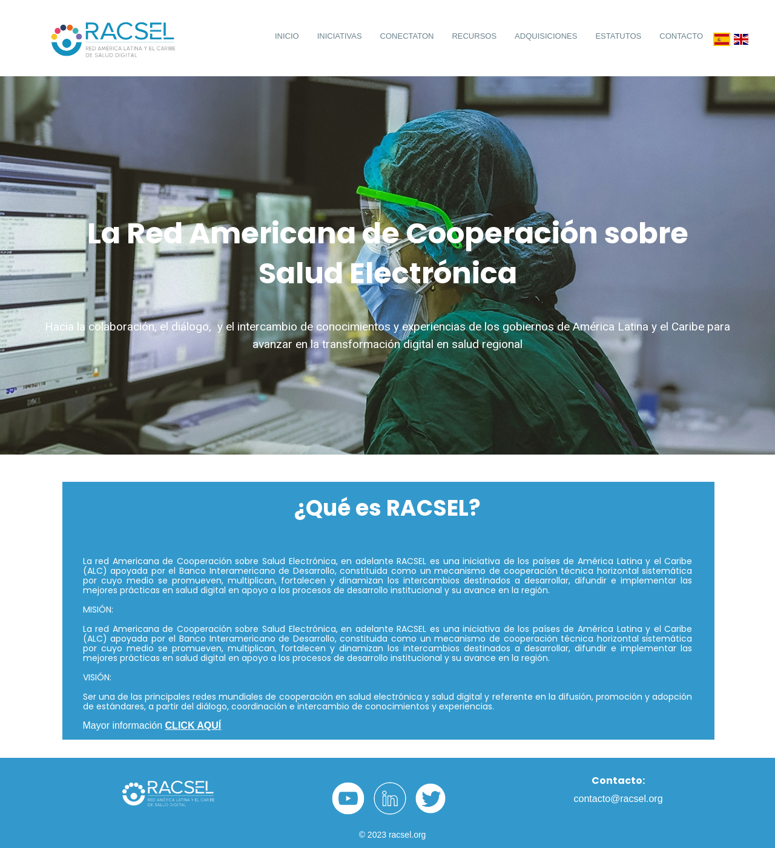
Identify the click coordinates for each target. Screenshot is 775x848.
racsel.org (407, 835)
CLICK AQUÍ (193, 725)
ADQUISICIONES (546, 36)
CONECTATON (407, 36)
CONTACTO (681, 36)
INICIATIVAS (339, 36)
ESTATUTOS (618, 36)
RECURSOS (474, 36)
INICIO (287, 36)
